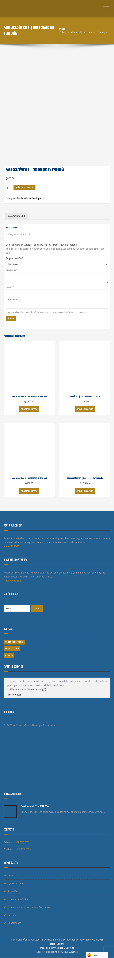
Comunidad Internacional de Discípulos (29, 907)
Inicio (62, 28)
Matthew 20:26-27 (13, 580)
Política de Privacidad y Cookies (57, 947)
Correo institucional (14, 642)
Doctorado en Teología (29, 198)
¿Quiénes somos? (17, 883)
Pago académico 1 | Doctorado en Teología (84, 32)
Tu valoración (12, 270)
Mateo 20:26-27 (11, 546)
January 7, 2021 (14, 694)
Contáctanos (14, 923)
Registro (9, 655)
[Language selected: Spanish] (97, 955)
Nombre (10, 287)
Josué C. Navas (70, 951)
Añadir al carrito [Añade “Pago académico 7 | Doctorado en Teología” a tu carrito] (84, 491)
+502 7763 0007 (21, 842)
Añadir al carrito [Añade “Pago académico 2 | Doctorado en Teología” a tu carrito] (29, 491)
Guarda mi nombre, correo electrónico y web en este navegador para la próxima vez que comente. (48, 312)
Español (61, 943)
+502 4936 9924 (23, 849)
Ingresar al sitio (12, 649)
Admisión (13, 891)
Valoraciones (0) (16, 216)
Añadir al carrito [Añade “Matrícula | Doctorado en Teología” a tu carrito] (84, 409)
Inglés (52, 943)
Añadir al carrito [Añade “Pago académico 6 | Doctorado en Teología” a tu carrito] (29, 409)
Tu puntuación (14, 258)
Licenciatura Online (18, 899)
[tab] (16, 216)
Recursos (13, 915)
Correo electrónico (14, 299)
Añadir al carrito (24, 187)
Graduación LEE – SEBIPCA (35, 806)
